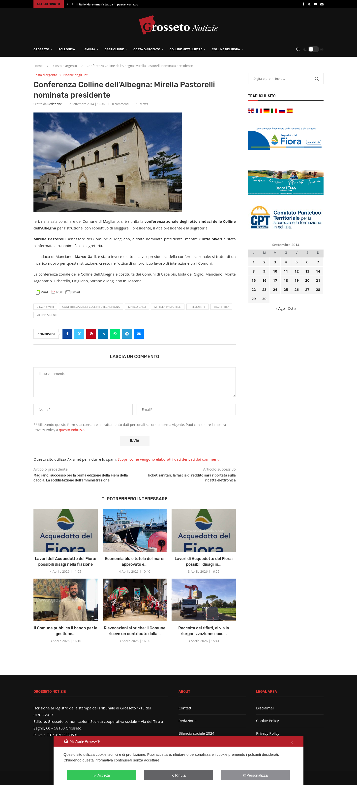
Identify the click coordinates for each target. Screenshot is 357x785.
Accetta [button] (102, 775)
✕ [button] (292, 742)
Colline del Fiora (226, 49)
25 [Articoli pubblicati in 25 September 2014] (286, 289)
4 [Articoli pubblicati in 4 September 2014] (286, 261)
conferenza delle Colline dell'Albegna (91, 306)
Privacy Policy (267, 733)
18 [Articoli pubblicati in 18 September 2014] (286, 280)
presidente (197, 306)
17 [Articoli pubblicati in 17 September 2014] (275, 280)
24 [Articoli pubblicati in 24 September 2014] (275, 289)
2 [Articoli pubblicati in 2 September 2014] (264, 261)
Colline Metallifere (186, 49)
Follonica (67, 49)
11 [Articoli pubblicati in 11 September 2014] (286, 271)
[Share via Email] (139, 334)
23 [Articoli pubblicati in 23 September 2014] (264, 289)
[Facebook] (303, 4)
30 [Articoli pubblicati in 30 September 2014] (264, 298)
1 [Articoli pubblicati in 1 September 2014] (254, 261)
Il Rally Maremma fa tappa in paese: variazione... (110, 4)
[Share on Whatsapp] (115, 334)
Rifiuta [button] (178, 775)
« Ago (280, 308)
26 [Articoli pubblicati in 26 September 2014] (297, 289)
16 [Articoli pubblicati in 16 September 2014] (264, 280)
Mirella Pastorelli (167, 306)
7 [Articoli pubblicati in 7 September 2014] (318, 261)
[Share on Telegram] (127, 334)
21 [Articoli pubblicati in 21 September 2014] (318, 280)
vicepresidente (47, 315)
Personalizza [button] (255, 775)
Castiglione (114, 49)
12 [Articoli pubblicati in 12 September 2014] (297, 271)
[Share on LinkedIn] (103, 334)
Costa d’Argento (146, 49)
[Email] (322, 4)
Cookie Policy (267, 720)
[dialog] (178, 760)
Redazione (54, 104)
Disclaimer (265, 707)
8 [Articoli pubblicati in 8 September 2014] (254, 271)
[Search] (298, 49)
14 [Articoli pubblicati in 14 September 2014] (318, 271)
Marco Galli (137, 306)
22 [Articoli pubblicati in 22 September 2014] (253, 289)
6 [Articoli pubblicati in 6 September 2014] (307, 261)
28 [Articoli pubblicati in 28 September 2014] (318, 289)
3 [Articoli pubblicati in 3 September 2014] (275, 261)
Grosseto (41, 49)
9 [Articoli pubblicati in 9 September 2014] (264, 271)
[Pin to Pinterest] (91, 334)
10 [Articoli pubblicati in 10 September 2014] (275, 271)
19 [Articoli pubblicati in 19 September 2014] (297, 280)
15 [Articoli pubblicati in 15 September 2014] (253, 280)
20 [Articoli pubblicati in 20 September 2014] (307, 280)
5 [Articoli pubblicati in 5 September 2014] (297, 261)
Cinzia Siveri (45, 306)
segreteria (221, 306)
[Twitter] (309, 4)
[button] (68, 4)
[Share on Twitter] (79, 334)
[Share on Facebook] (67, 334)
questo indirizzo (72, 429)
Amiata (89, 49)
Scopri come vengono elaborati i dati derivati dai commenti (169, 459)
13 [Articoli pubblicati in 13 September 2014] (307, 271)
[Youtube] (315, 4)
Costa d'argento (65, 65)
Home (38, 65)
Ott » (292, 308)
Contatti (185, 707)
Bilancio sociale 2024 (196, 733)
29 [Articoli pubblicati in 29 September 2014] (253, 298)
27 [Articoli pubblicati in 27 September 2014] (307, 289)
